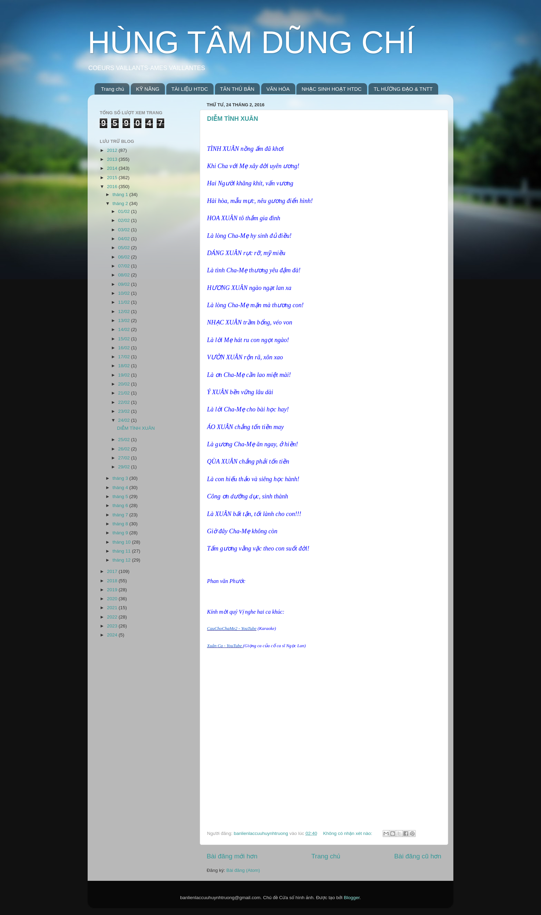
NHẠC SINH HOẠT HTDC (332, 89)
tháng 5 (120, 496)
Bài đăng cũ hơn (417, 856)
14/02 (124, 329)
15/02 (124, 338)
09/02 (124, 284)
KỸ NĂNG (147, 89)
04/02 (124, 238)
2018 (113, 580)
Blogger (352, 897)
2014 (113, 168)
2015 (113, 177)
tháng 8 (120, 523)
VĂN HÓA (278, 89)
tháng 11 (122, 551)
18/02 (124, 365)
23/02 (124, 411)
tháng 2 (120, 203)
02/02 (124, 220)
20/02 (124, 384)
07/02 (124, 266)
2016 (113, 186)
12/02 (124, 311)
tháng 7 (120, 514)
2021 (113, 607)
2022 (113, 617)
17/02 (124, 356)
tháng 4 (120, 487)
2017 (113, 571)
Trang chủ (112, 89)
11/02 (124, 302)
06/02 (124, 257)
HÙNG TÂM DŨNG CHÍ (251, 42)
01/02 (124, 211)
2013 (113, 159)
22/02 (124, 402)
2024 (113, 634)
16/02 (124, 347)
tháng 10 (122, 542)
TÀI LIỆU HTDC (189, 89)
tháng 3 (120, 478)
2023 (113, 626)
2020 (113, 598)
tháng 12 (122, 560)
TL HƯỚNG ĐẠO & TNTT (403, 89)
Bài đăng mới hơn (232, 856)
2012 (113, 150)
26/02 (124, 448)
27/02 (124, 457)
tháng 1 (120, 194)
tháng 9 (120, 532)
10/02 (124, 293)
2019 (113, 589)
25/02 (124, 439)
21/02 (124, 393)
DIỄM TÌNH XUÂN (232, 118)
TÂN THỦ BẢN (237, 89)
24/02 (124, 420)
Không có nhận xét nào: (348, 833)
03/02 (124, 229)
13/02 (124, 320)
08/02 (124, 275)
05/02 (124, 247)
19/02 (124, 375)
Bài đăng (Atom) (243, 870)
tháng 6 (120, 505)
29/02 (124, 466)
